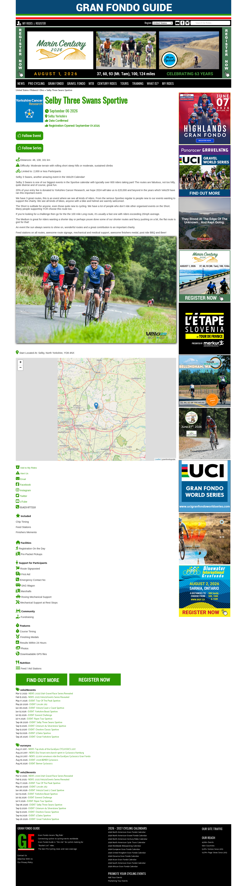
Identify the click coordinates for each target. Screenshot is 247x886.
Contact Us (22, 855)
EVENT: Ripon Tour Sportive (39, 719)
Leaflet (158, 459)
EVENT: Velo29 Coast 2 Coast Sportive (46, 708)
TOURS (124, 83)
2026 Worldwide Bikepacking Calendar (124, 846)
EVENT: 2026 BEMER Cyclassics (43, 760)
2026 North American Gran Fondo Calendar (127, 832)
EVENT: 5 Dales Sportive (40, 733)
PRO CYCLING (36, 83)
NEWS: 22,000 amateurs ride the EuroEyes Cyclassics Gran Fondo (59, 756)
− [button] (20, 367)
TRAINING (137, 83)
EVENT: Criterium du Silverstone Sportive (47, 726)
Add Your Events (115, 877)
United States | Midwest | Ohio (30, 90)
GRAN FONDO (56, 83)
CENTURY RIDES (107, 83)
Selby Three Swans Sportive (59, 90)
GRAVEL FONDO (76, 83)
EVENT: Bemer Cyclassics (40, 764)
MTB (91, 83)
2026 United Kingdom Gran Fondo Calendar (127, 852)
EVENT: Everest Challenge (40, 715)
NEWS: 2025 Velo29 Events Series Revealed (48, 697)
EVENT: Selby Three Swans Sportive (46, 722)
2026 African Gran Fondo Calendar (123, 866)
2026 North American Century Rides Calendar (127, 839)
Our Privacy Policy (25, 862)
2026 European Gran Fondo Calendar (124, 849)
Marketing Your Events (118, 881)
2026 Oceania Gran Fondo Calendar (123, 856)
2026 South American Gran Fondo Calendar (127, 863)
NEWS (21, 83)
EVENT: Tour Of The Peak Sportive (44, 701)
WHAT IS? (153, 83)
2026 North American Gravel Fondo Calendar (127, 835)
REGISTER (41, 23)
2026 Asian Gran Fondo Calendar (122, 859)
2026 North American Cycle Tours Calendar (126, 842)
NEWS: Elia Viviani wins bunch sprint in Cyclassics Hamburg (56, 753)
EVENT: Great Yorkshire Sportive (44, 737)
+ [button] (20, 362)
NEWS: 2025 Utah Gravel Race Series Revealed (51, 693)
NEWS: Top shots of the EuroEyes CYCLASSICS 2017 (52, 749)
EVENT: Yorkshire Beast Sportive (43, 712)
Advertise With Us (25, 859)
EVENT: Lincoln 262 (38, 704)
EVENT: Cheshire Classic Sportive (43, 730)
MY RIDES (27, 23)
